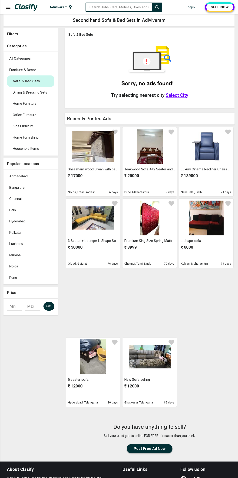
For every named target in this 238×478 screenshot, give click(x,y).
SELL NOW (220, 7)
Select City (177, 95)
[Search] (157, 7)
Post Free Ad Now (149, 448)
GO (49, 306)
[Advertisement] (30, 387)
